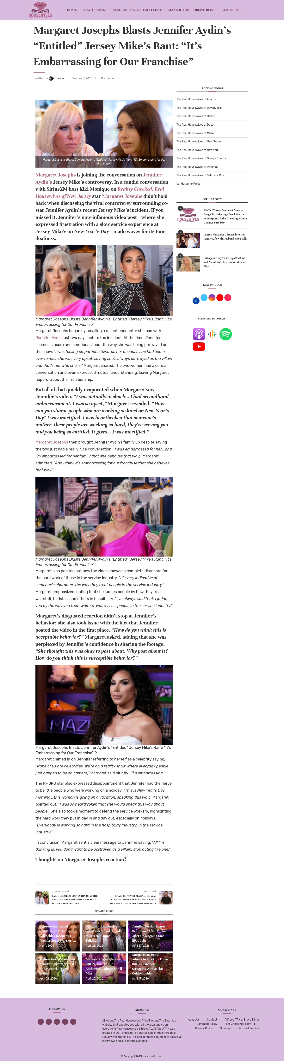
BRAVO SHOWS (94, 10)
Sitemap (225, 1028)
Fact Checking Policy (238, 1024)
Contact (212, 1019)
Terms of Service (248, 1028)
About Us (231, 10)
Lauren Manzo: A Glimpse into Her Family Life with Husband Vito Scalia (225, 236)
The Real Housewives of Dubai (195, 124)
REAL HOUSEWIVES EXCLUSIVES (137, 10)
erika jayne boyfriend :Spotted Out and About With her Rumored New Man (224, 262)
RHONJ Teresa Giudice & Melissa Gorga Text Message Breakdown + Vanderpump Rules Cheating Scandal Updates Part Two (226, 216)
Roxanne (57, 78)
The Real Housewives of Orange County (201, 158)
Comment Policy (207, 1024)
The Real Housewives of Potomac (197, 167)
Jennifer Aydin (49, 337)
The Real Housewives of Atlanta (196, 99)
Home (72, 10)
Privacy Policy (204, 1028)
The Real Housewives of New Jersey (199, 141)
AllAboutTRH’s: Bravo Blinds (192, 10)
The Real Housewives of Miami (195, 133)
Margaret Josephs (55, 175)
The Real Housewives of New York (197, 150)
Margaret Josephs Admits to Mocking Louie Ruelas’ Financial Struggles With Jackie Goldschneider (150, 964)
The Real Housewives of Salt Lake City (200, 175)
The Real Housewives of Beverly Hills (199, 108)
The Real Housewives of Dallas (195, 116)
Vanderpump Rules (188, 183)
